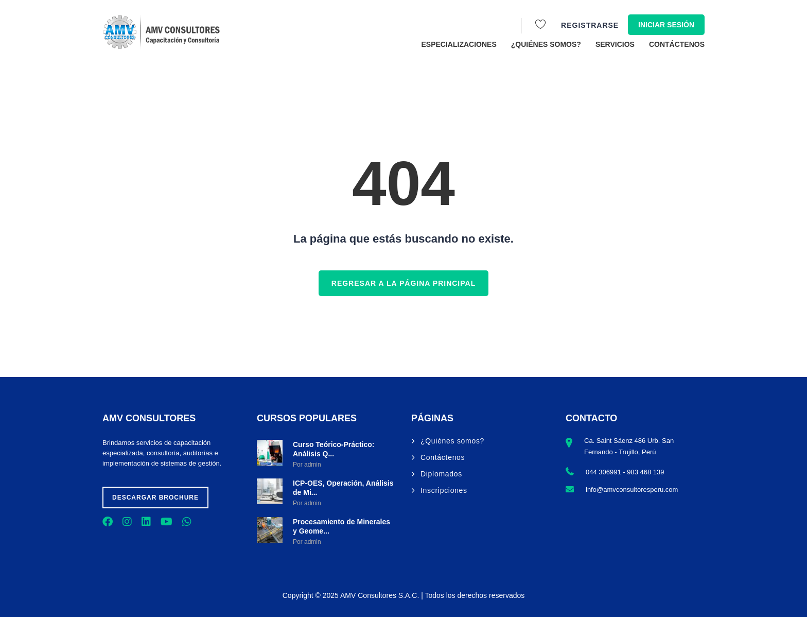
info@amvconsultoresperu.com (632, 489)
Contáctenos (677, 44)
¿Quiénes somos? (546, 44)
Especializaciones (459, 44)
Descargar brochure (155, 497)
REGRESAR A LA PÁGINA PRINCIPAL (403, 283)
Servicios (615, 44)
